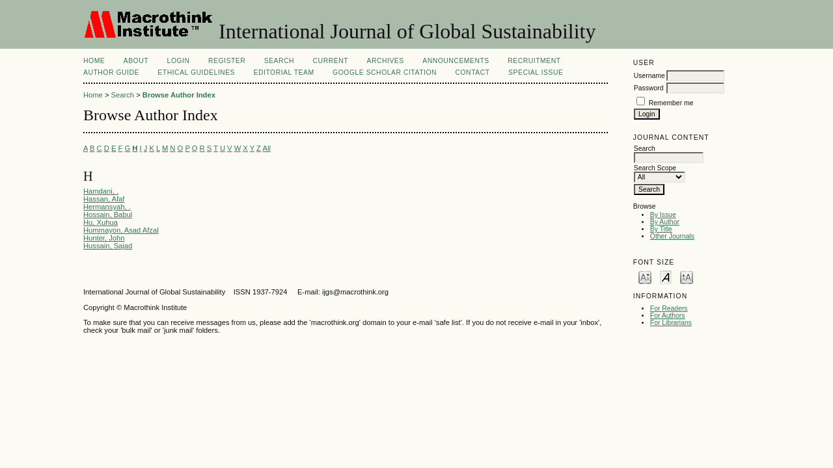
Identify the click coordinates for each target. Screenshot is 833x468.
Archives (384, 60)
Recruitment (534, 60)
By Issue (663, 214)
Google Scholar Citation (385, 72)
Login (178, 60)
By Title (661, 229)
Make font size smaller (644, 276)
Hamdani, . (100, 191)
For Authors (667, 315)
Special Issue (535, 72)
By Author (664, 222)
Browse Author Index (179, 95)
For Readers (669, 308)
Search (279, 60)
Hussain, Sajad (107, 246)
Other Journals (672, 236)
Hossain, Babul (107, 214)
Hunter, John (103, 238)
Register (226, 60)
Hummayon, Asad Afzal (121, 230)
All (266, 148)
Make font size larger (686, 276)
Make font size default (665, 276)
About (136, 60)
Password (649, 88)
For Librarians (671, 322)
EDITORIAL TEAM (284, 72)
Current (330, 60)
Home (94, 60)
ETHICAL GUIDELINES (196, 72)
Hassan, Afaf (103, 199)
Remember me (671, 103)
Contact (472, 72)
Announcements (455, 60)
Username (649, 75)
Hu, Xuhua (100, 222)
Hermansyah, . (107, 207)
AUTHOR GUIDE (111, 72)
